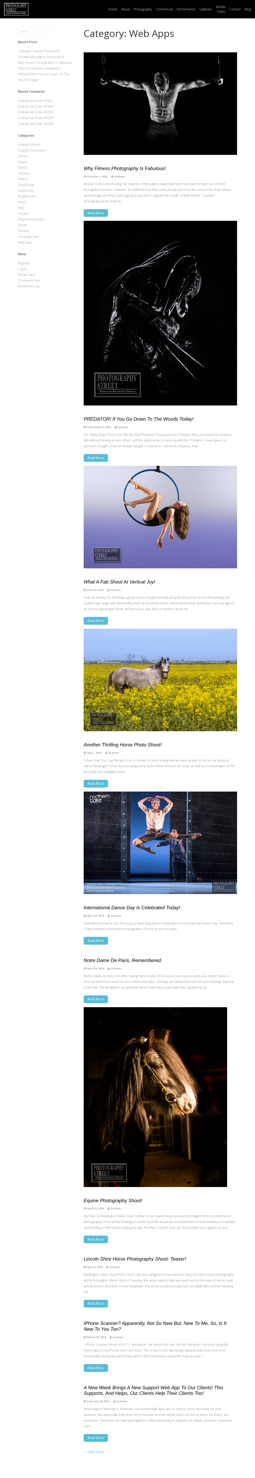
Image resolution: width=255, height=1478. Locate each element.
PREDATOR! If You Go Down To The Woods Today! (139, 419)
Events (22, 167)
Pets (21, 208)
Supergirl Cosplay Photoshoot (39, 51)
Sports (22, 225)
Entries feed (26, 275)
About (125, 9)
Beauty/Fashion (29, 144)
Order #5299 (44, 118)
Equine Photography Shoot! (113, 1200)
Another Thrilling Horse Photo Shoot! (123, 744)
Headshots (26, 190)
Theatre (23, 231)
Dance (22, 156)
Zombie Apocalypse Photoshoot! (41, 57)
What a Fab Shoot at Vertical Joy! (119, 582)
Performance (186, 9)
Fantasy (23, 173)
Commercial (164, 9)
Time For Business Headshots (39, 68)
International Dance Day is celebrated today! (132, 907)
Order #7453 (44, 101)
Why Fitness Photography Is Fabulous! (45, 62)
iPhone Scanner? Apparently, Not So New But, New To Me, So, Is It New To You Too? (155, 1326)
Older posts (94, 1452)
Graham (23, 101)
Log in (22, 269)
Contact (235, 9)
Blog (248, 9)
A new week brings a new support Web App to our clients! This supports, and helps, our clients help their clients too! (153, 1390)
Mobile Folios (221, 9)
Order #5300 (44, 112)
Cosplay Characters (32, 150)
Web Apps (25, 242)
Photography (143, 9)
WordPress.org (28, 286)
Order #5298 (44, 124)
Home (112, 9)
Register (23, 263)
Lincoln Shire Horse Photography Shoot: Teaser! (135, 1259)
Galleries (205, 9)
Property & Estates (31, 219)
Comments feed (29, 280)
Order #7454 (44, 106)
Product (23, 213)
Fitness (23, 179)
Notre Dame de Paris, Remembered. (123, 960)
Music (22, 202)
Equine (22, 162)
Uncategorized (28, 236)
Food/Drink (26, 185)
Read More (96, 213)
